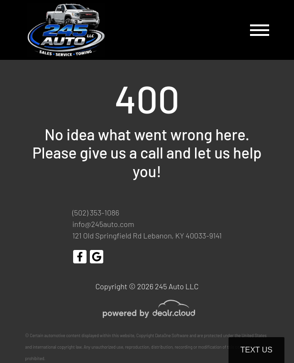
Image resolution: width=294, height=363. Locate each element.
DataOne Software (171, 335)
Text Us (256, 350)
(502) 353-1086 (95, 212)
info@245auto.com (103, 223)
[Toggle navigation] (259, 30)
